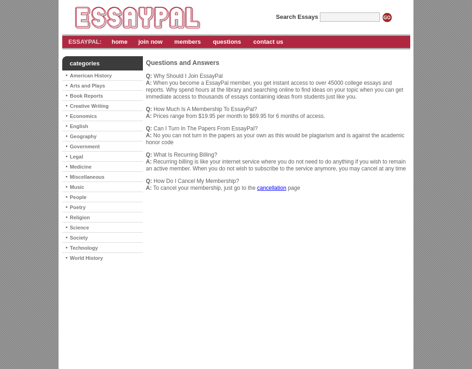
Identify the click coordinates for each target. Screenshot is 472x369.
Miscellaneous (87, 177)
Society (79, 237)
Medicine (81, 167)
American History (91, 75)
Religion (80, 217)
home (120, 41)
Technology (84, 248)
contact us (268, 41)
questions (227, 41)
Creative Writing (89, 106)
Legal (76, 156)
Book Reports (86, 96)
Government (85, 146)
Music (77, 187)
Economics (83, 116)
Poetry (78, 207)
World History (86, 258)
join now (150, 41)
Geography (83, 136)
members (187, 41)
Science (79, 227)
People (78, 197)
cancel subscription (271, 350)
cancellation (271, 188)
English (79, 126)
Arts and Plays (87, 85)
